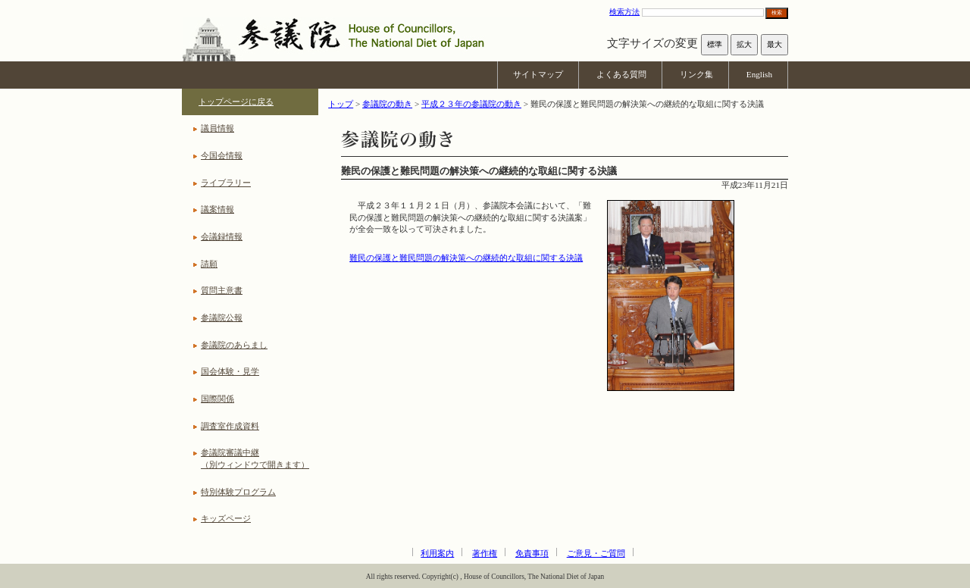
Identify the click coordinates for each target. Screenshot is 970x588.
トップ (340, 103)
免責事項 (532, 553)
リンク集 (696, 74)
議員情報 (217, 128)
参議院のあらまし (234, 344)
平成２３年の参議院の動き (471, 103)
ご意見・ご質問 (596, 553)
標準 (714, 44)
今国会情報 (221, 155)
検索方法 (624, 12)
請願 (209, 263)
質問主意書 (221, 290)
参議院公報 (221, 317)
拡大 (744, 44)
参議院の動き (387, 103)
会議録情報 (221, 236)
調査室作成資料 (230, 425)
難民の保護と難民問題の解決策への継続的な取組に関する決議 (466, 257)
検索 (776, 12)
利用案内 (437, 553)
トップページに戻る (236, 101)
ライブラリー (226, 182)
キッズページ (226, 518)
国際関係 (217, 398)
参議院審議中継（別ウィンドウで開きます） (255, 458)
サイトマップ (538, 74)
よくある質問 (621, 74)
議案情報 (217, 209)
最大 (774, 44)
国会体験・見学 (230, 371)
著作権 (484, 553)
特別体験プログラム (238, 491)
